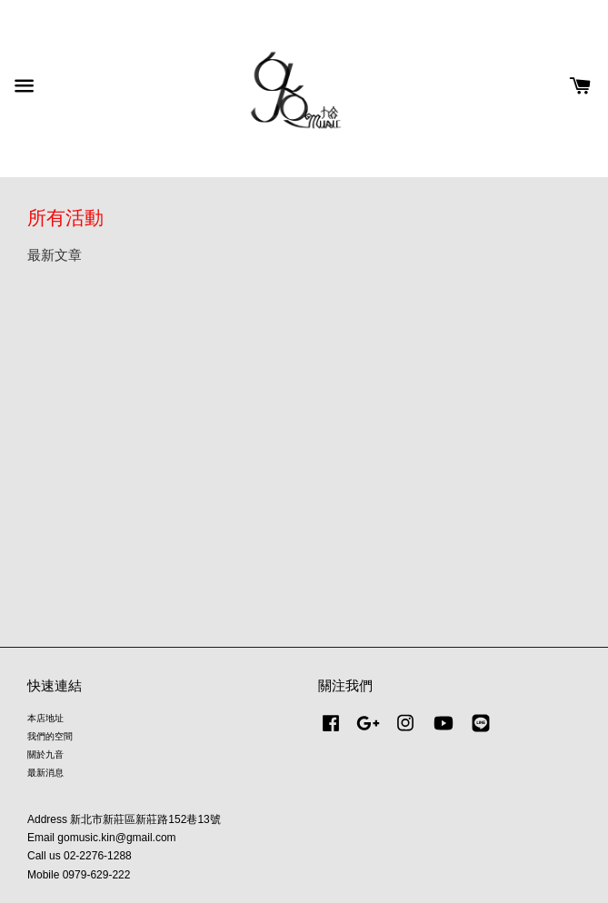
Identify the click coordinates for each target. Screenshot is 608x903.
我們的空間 (50, 736)
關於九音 (45, 754)
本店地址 (45, 718)
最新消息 (45, 773)
